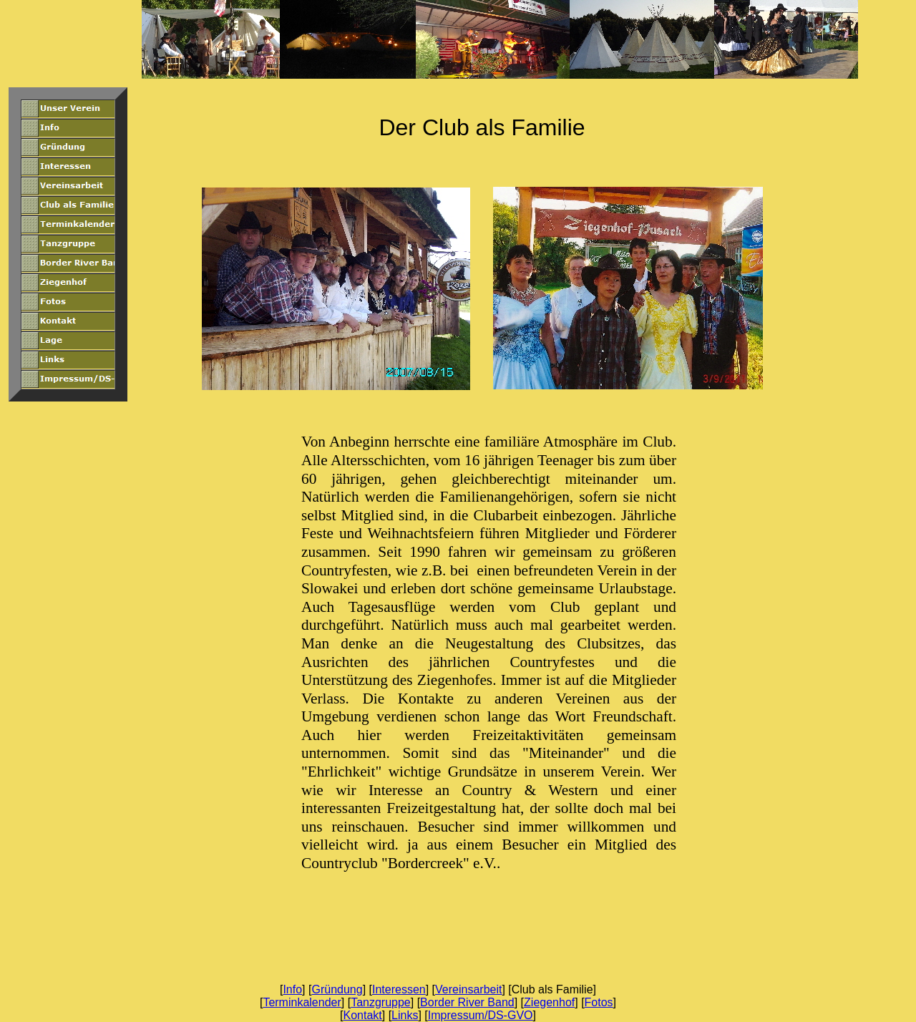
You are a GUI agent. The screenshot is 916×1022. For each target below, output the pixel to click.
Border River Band (467, 1002)
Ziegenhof (549, 1002)
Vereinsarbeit (468, 989)
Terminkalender (302, 1002)
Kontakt (363, 1015)
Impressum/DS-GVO (480, 1015)
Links (404, 1015)
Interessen (399, 989)
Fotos (599, 1002)
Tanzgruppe (381, 1002)
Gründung (336, 989)
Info (292, 989)
